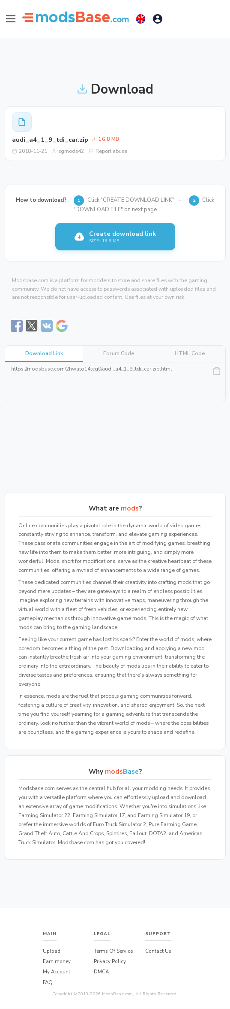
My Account (56, 971)
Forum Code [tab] (118, 353)
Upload (51, 951)
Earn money (57, 961)
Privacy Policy (110, 961)
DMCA (101, 971)
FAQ (48, 982)
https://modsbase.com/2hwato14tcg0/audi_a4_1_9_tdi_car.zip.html (115, 382)
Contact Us (158, 951)
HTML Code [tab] (190, 353)
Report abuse (108, 151)
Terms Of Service (113, 951)
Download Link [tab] (44, 353)
